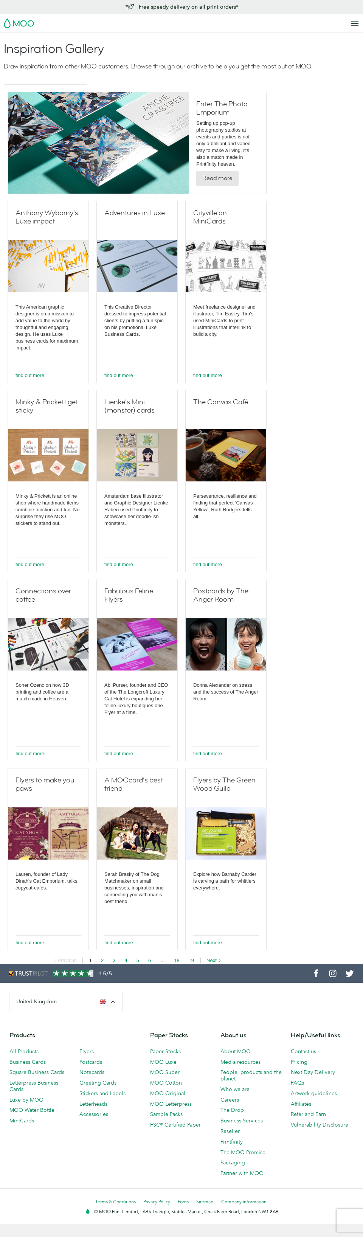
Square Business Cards (36, 1072)
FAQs (297, 1082)
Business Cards (27, 1062)
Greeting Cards (97, 1082)
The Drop (232, 1110)
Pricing (299, 1062)
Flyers (86, 1051)
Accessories (93, 1114)
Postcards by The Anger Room (220, 595)
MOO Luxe (163, 1062)
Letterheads (93, 1103)
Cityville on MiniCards (210, 217)
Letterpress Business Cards (33, 1086)
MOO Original (167, 1093)
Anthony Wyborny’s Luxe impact (47, 217)
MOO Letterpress (171, 1103)
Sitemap (205, 1201)
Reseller (230, 1131)
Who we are (235, 1089)
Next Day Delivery (313, 1072)
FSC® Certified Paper (175, 1124)
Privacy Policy (156, 1201)
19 (191, 960)
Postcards (90, 1062)
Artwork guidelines (314, 1093)
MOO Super (165, 1072)
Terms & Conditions (115, 1201)
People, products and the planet (251, 1075)
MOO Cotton (166, 1082)
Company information (244, 1201)
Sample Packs (166, 1114)
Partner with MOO (242, 1173)
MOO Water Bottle (31, 1110)
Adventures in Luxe (134, 212)
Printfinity (231, 1141)
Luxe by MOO (26, 1099)
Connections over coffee (43, 595)
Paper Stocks (165, 1051)
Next (213, 960)
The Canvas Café (220, 402)
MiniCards (21, 1120)
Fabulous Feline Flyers (128, 595)
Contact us (303, 1051)
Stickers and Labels (102, 1093)
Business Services (241, 1120)
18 (176, 960)
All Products (24, 1051)
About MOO (235, 1051)
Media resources (240, 1062)
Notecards (91, 1072)
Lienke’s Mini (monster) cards (129, 406)
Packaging (232, 1162)
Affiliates (301, 1103)
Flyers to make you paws (45, 784)
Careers (229, 1099)
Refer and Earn (308, 1114)
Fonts (183, 1201)
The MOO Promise (242, 1152)
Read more (217, 178)
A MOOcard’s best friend (133, 784)
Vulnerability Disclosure (319, 1124)
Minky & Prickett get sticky (47, 406)
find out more (30, 375)
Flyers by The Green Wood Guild (224, 784)
